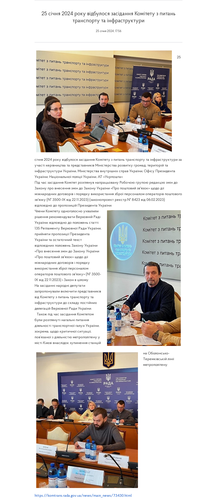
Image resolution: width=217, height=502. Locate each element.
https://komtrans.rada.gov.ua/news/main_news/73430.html (83, 496)
